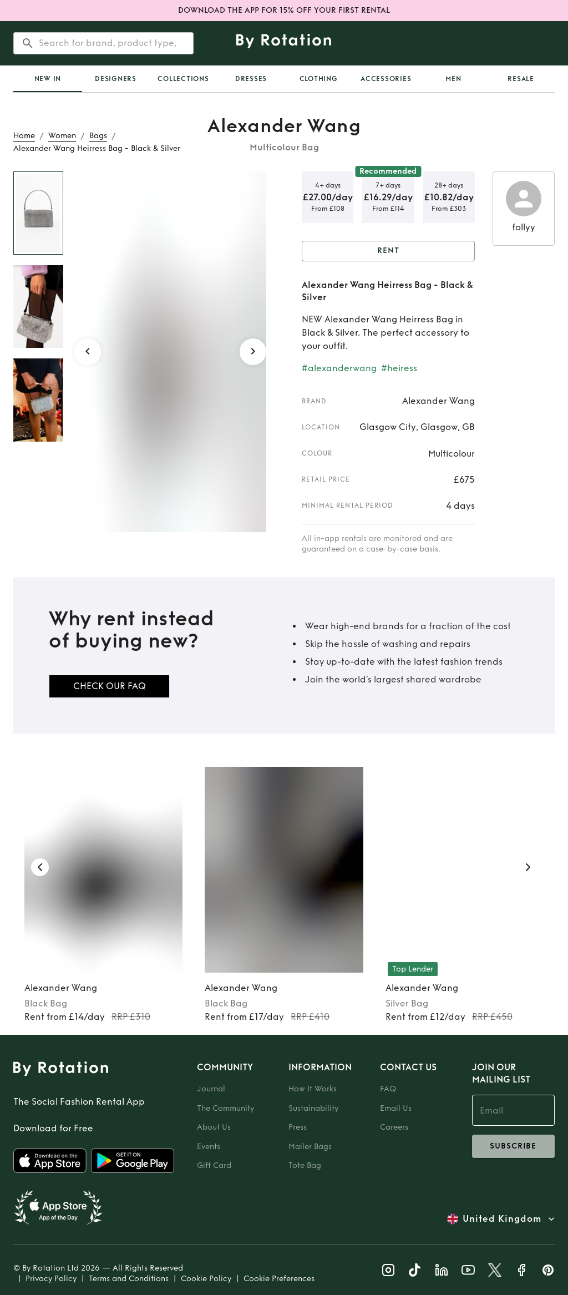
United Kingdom (502, 1219)
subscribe (513, 1146)
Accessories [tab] (386, 79)
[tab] (47, 78)
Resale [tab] (521, 79)
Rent (388, 251)
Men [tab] (453, 79)
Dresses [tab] (251, 79)
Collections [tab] (183, 79)
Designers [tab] (115, 79)
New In (48, 79)
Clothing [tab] (319, 79)
